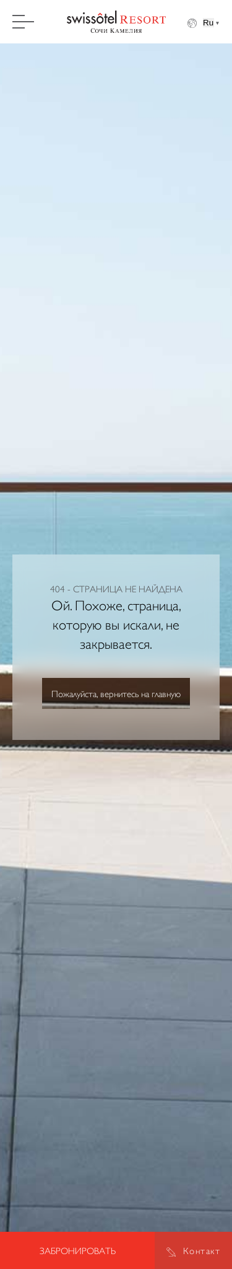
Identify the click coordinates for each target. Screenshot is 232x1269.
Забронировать (78, 1250)
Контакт (202, 1250)
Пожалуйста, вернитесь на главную (116, 693)
